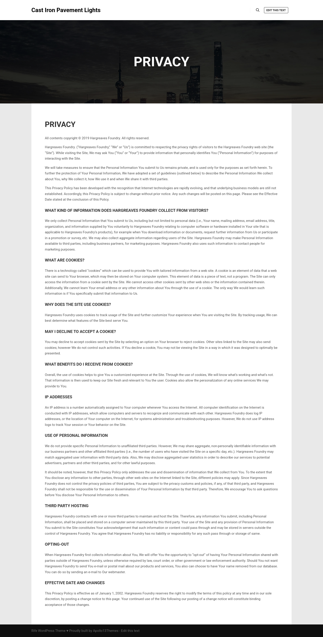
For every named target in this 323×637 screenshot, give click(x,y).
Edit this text (276, 10)
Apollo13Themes (105, 631)
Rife (34, 631)
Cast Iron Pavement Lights (53, 10)
